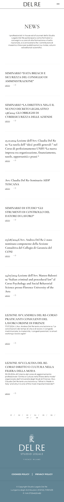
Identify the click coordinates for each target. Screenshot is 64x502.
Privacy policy (44, 474)
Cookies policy (20, 474)
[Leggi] (14, 85)
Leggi (7, 86)
